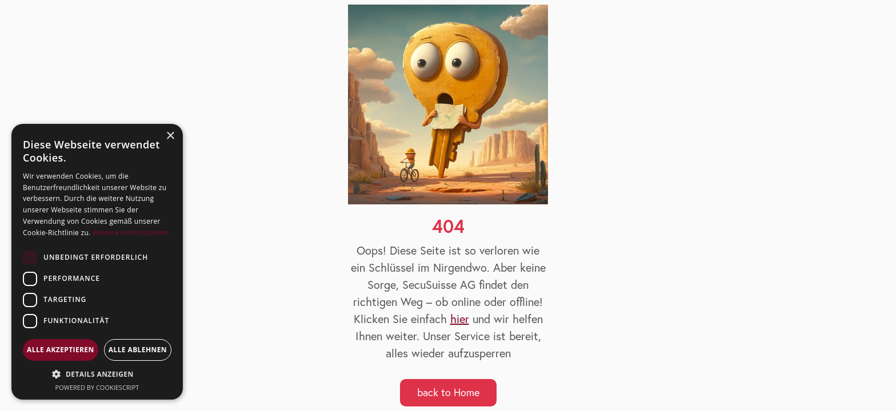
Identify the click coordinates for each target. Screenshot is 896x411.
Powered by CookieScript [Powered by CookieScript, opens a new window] (97, 387)
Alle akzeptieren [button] (60, 349)
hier (459, 319)
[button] (97, 374)
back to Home (448, 392)
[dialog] (97, 262)
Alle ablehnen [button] (138, 349)
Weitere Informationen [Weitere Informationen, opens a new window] (131, 232)
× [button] (170, 136)
